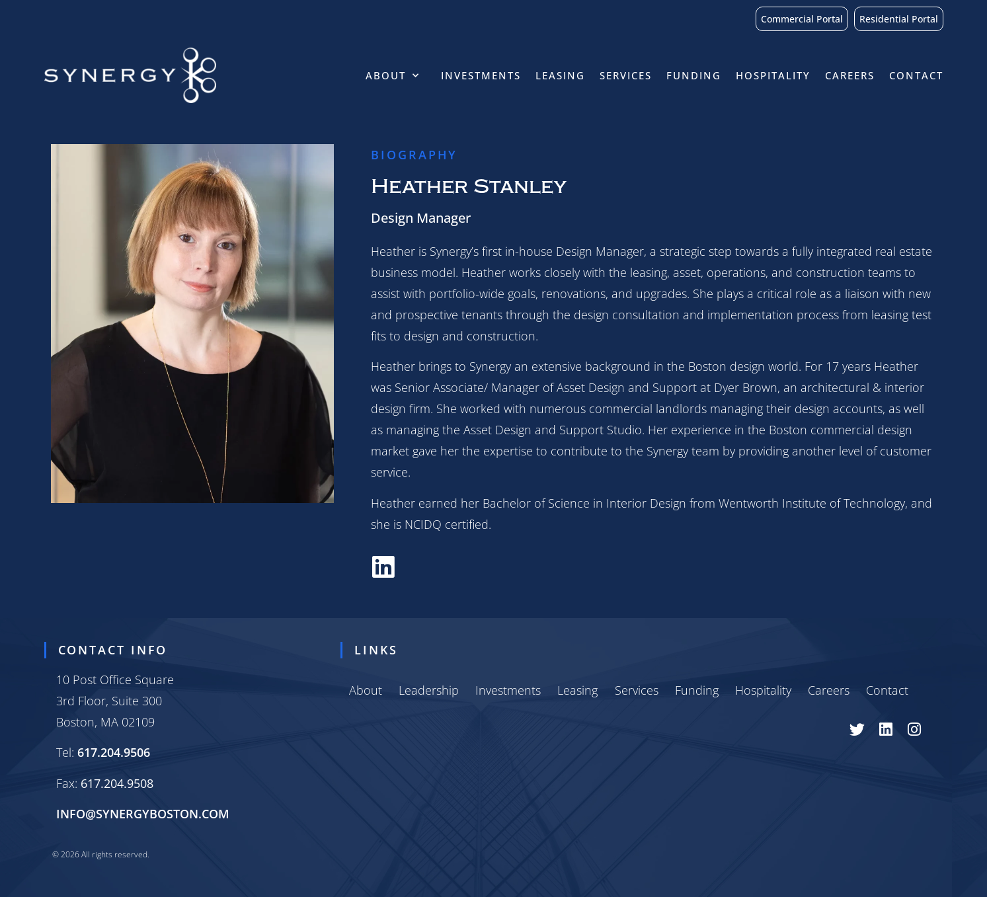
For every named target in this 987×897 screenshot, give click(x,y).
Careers (850, 75)
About (396, 75)
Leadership (429, 690)
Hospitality (773, 75)
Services (626, 75)
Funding (693, 75)
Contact (916, 75)
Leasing (560, 75)
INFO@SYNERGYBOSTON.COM (142, 814)
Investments (481, 75)
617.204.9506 (113, 752)
